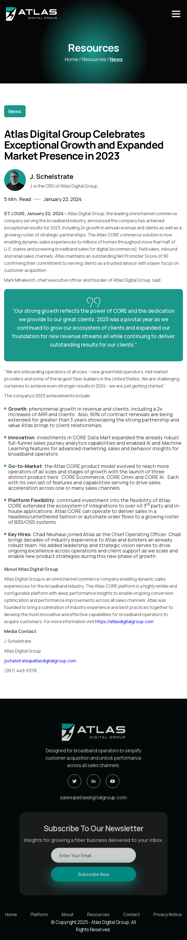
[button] (176, 14)
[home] (72, 14)
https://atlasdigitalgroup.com (124, 621)
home (71, 59)
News (116, 59)
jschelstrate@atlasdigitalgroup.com (40, 661)
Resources (94, 59)
